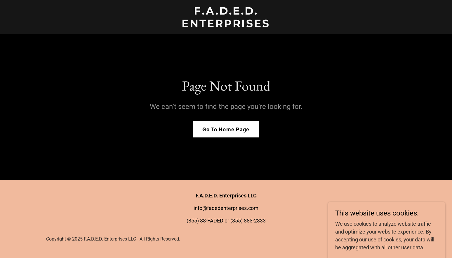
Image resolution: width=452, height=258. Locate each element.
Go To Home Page (225, 129)
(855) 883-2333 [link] (248, 221)
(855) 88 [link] (196, 221)
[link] (226, 25)
